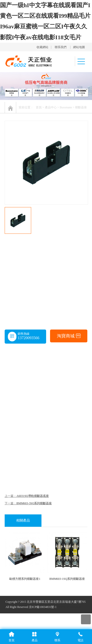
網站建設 (76, 607)
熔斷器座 (81, 107)
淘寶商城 (69, 336)
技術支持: (63, 607)
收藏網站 (42, 47)
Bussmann (66, 107)
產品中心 (51, 107)
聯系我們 (60, 47)
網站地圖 (79, 47)
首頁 (39, 107)
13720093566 (28, 338)
